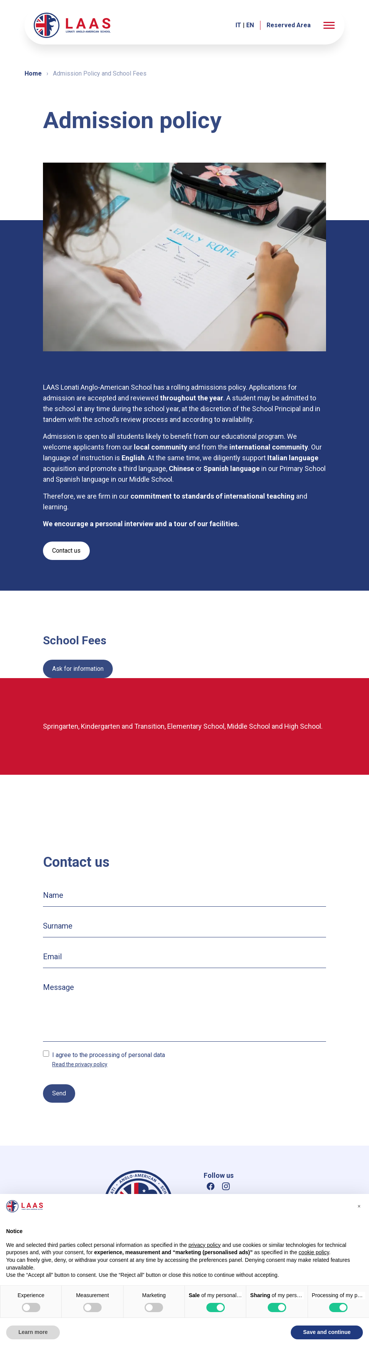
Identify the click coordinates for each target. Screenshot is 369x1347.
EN (250, 25)
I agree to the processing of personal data (108, 1055)
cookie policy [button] (314, 1252)
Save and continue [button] (327, 1332)
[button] (329, 25)
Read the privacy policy (79, 1064)
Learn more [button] (33, 1332)
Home (33, 73)
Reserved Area (289, 25)
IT (238, 25)
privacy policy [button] (204, 1245)
